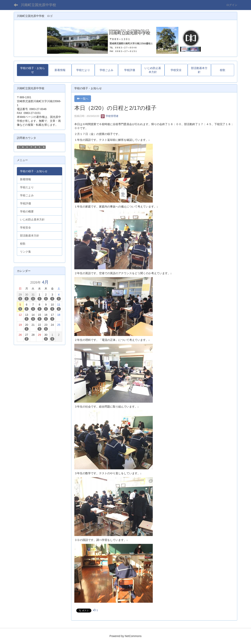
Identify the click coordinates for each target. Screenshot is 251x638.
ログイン (231, 4)
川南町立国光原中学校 (38, 5)
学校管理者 (110, 116)
